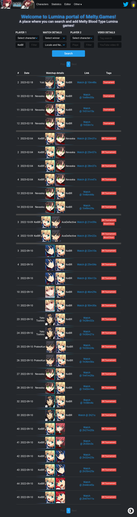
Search (68, 53)
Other (77, 4)
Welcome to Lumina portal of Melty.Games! (68, 17)
